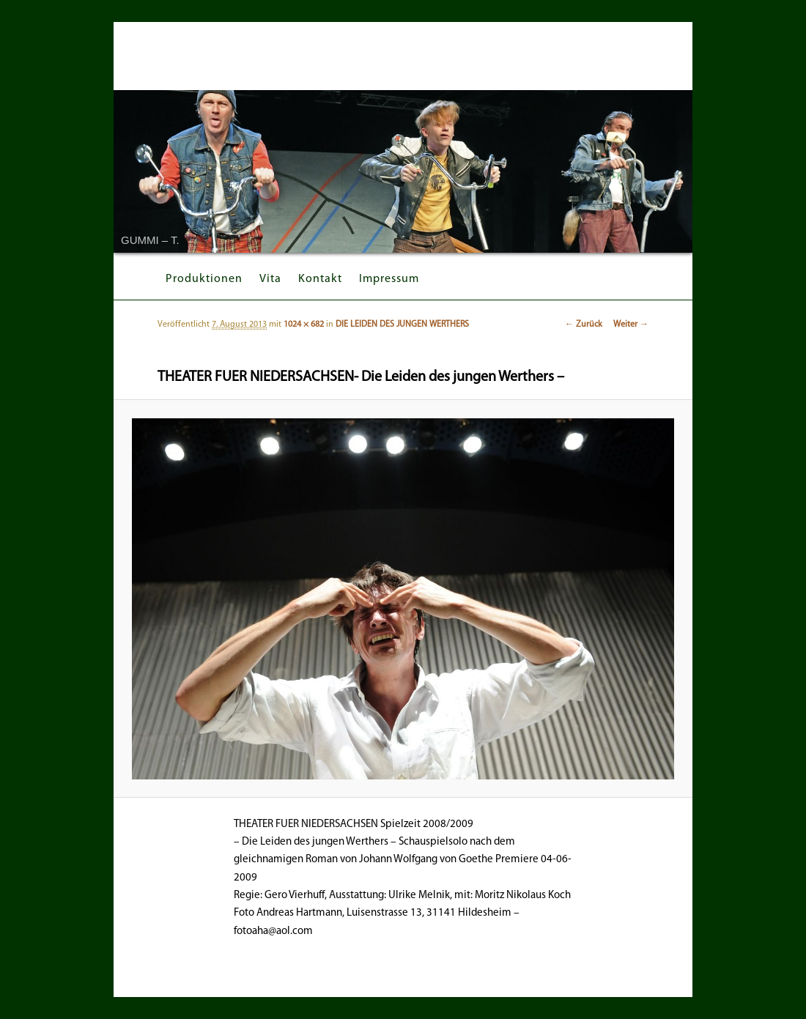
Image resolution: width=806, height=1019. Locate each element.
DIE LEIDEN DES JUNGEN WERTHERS (402, 324)
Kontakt (320, 279)
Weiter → (630, 324)
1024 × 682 (304, 324)
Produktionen (204, 279)
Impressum (389, 279)
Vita (270, 279)
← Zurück (583, 324)
